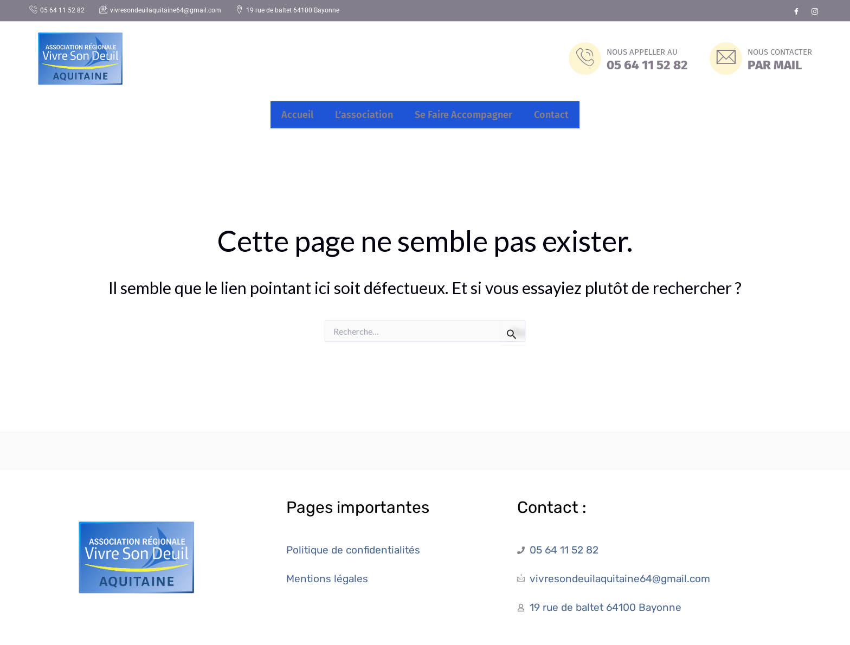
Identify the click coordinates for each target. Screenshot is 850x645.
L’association (364, 115)
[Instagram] (815, 11)
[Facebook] (796, 11)
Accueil (297, 115)
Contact (551, 115)
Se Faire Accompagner (463, 115)
